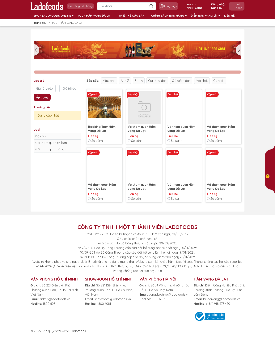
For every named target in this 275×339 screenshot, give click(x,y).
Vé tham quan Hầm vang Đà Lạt (142, 129)
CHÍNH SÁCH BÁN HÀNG (169, 15)
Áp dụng (42, 97)
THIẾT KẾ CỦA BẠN (131, 15)
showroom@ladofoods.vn (112, 299)
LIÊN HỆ (229, 15)
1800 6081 (50, 304)
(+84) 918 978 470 (218, 304)
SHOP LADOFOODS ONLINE (53, 15)
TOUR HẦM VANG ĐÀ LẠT (94, 15)
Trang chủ (39, 22)
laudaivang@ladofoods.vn (221, 299)
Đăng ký (216, 8)
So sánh (95, 141)
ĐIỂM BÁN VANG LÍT (206, 15)
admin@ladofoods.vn (55, 299)
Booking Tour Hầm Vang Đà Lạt (102, 129)
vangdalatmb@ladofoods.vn (169, 294)
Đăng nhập (218, 4)
